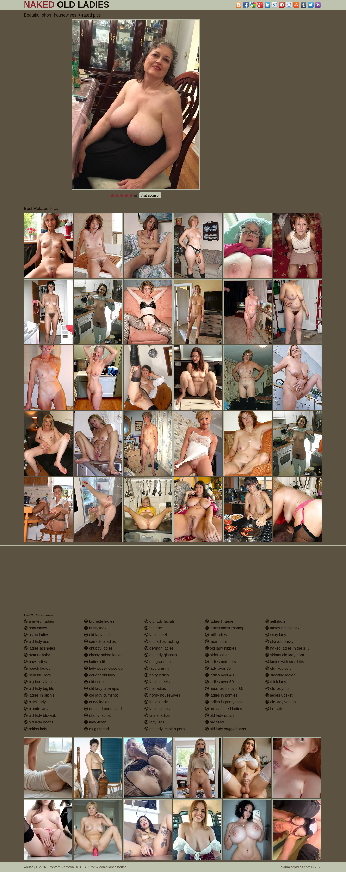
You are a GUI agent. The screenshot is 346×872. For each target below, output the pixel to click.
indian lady (156, 702)
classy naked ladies (103, 655)
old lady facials (159, 621)
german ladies (158, 648)
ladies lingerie (219, 621)
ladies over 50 (219, 682)
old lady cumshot (101, 695)
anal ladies (35, 628)
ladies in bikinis (39, 695)
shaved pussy (279, 641)
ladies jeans (157, 709)
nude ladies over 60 (224, 689)
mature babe (37, 655)
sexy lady (275, 635)
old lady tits (277, 689)
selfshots (275, 621)
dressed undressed (103, 709)
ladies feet (155, 635)
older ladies (217, 655)
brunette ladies (99, 621)
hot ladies (155, 689)
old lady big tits (39, 689)
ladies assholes (39, 648)
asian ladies (36, 635)
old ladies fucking (161, 641)
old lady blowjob (40, 715)
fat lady (153, 628)
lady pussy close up (103, 668)
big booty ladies (40, 682)
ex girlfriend (96, 729)
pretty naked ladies (223, 709)
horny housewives (162, 695)
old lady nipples (220, 648)
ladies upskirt (279, 695)
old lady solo (278, 668)
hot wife (274, 709)
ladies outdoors (220, 662)
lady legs (154, 722)
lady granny (156, 668)
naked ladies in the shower (290, 648)
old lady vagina (280, 702)
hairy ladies (156, 675)
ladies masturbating (224, 628)
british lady (35, 729)
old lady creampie (101, 689)
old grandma (157, 662)
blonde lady (36, 709)
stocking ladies (280, 675)
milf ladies (216, 635)
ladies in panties (221, 695)
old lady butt (97, 635)
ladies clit (94, 662)
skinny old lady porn (284, 655)
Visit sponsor (150, 195)
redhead (214, 722)
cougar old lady (99, 675)
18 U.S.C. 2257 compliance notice (100, 867)
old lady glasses (160, 655)
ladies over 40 (219, 675)
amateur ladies (39, 621)
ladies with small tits (284, 662)
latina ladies (157, 715)
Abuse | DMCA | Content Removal (49, 867)
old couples (96, 682)
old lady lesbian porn (164, 729)
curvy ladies (96, 702)
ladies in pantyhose (224, 702)
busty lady (95, 628)
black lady (35, 702)
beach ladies (37, 668)
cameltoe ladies (100, 641)
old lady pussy (219, 715)
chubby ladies (98, 648)
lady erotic (95, 722)
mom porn (216, 641)
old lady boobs (39, 722)
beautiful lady (37, 675)
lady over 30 (218, 668)
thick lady (275, 682)
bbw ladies (35, 662)
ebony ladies (97, 715)
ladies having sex (282, 628)
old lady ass (36, 641)
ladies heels (157, 682)
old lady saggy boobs (225, 729)
